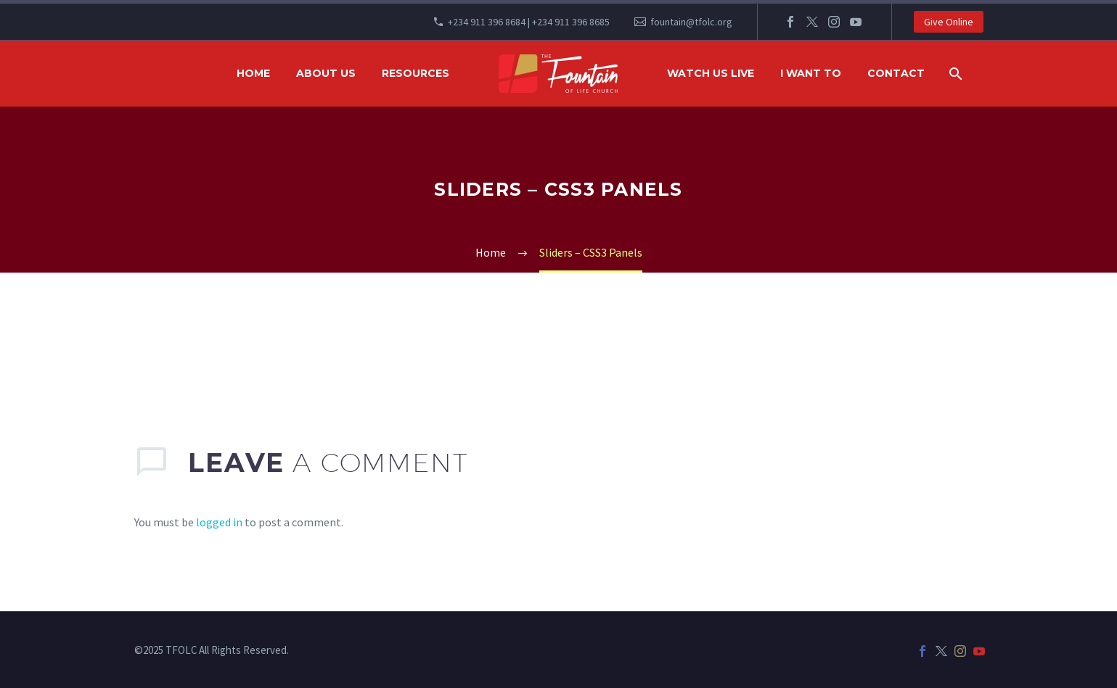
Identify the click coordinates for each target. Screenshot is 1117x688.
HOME (253, 73)
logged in (219, 522)
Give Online (948, 21)
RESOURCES (415, 73)
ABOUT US (326, 73)
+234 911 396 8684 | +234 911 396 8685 (529, 21)
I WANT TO (810, 73)
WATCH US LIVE (710, 73)
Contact (896, 73)
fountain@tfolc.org (691, 21)
